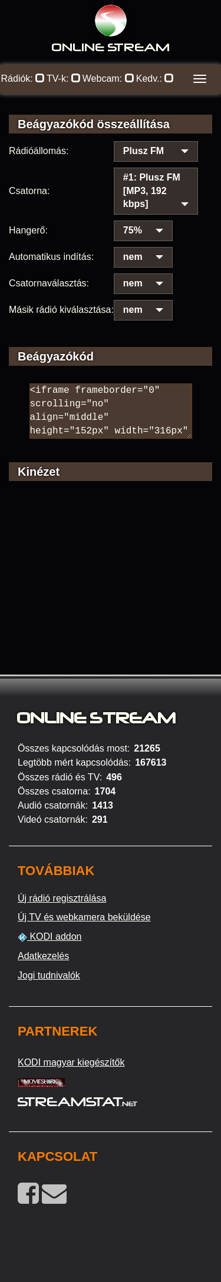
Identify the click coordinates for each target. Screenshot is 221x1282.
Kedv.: (155, 79)
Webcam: (108, 79)
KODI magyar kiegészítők (71, 1062)
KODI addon (50, 937)
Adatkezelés (43, 956)
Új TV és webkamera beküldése (84, 917)
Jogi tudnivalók (49, 975)
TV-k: (64, 79)
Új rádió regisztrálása (62, 898)
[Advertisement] (110, 594)
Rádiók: (23, 79)
